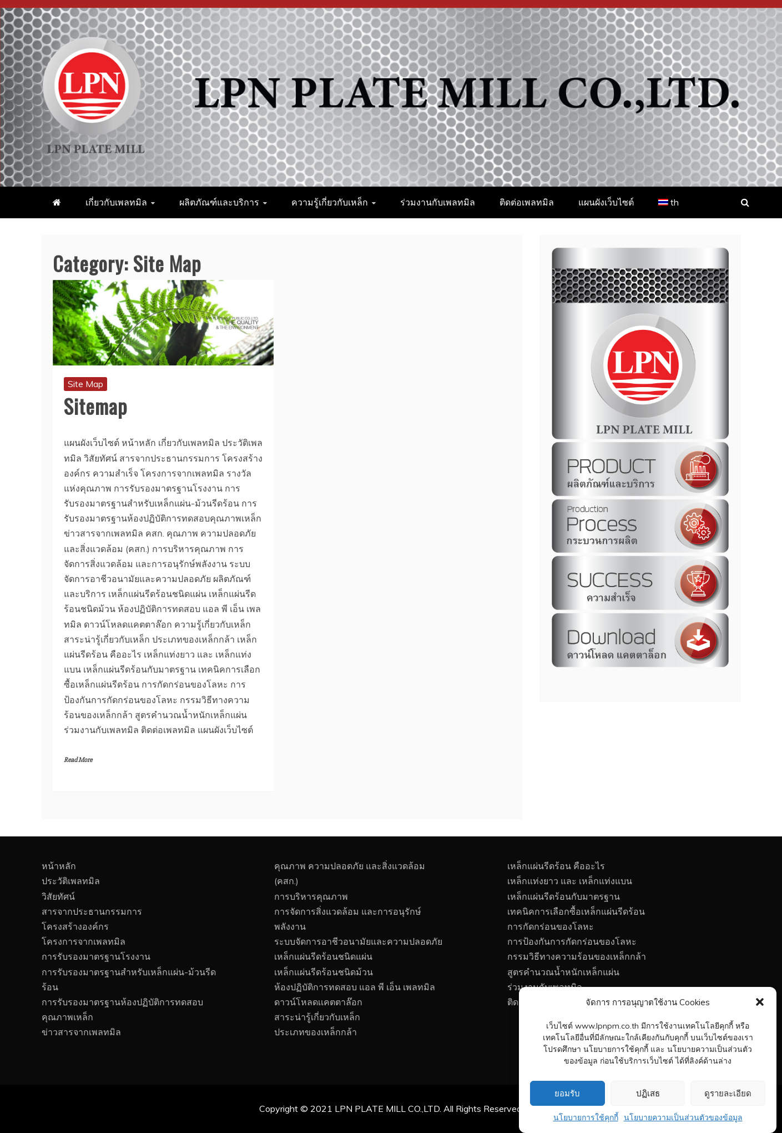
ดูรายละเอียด (727, 1119)
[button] (759, 1028)
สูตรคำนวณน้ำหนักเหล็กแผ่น (563, 971)
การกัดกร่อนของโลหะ (550, 926)
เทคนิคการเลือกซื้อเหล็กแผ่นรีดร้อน (576, 911)
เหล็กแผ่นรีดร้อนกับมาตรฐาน (563, 896)
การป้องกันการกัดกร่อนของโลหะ (572, 941)
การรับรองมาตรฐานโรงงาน (96, 956)
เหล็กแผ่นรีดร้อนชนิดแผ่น (323, 956)
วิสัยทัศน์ (58, 896)
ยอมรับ (567, 1119)
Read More (78, 760)
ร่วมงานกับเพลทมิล (437, 202)
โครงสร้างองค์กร (75, 926)
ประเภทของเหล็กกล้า (315, 1031)
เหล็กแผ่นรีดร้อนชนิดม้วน (323, 971)
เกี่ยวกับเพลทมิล (116, 202)
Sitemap (95, 405)
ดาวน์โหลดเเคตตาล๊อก (318, 1001)
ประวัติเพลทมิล (71, 880)
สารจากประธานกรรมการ (92, 911)
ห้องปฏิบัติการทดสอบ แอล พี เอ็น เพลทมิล (354, 986)
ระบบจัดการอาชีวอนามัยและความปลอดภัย (358, 941)
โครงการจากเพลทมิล (83, 941)
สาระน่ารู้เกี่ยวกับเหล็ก (317, 1016)
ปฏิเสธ (648, 1119)
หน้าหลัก (59, 865)
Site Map (85, 383)
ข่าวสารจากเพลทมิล (81, 1031)
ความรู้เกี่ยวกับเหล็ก (329, 202)
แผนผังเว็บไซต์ (606, 202)
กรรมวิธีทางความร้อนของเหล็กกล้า (576, 956)
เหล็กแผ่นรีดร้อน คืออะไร (556, 865)
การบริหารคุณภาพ (311, 896)
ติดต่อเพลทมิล (527, 202)
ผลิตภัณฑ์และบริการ (219, 202)
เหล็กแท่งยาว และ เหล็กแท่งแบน (569, 880)
